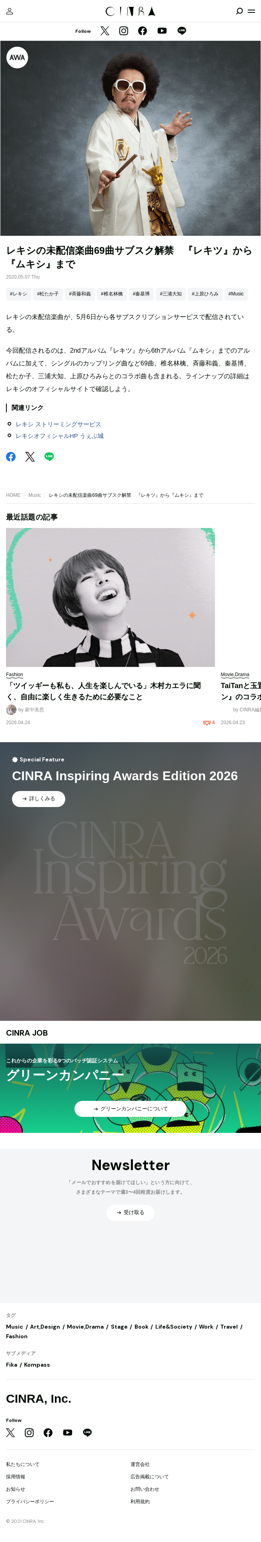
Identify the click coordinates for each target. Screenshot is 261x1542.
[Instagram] (123, 31)
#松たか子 (48, 294)
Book (142, 1326)
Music (34, 495)
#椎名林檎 (112, 294)
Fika (11, 1364)
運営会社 (140, 1464)
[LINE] (181, 31)
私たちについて (23, 1464)
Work (206, 1326)
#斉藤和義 (80, 294)
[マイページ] (10, 11)
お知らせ (15, 1489)
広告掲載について (149, 1477)
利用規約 (140, 1501)
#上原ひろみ (205, 294)
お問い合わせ (144, 1489)
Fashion (17, 1336)
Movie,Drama (85, 1326)
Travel (229, 1326)
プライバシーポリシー (30, 1501)
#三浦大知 (171, 294)
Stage (119, 1326)
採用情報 (15, 1477)
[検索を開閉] (239, 11)
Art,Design (45, 1326)
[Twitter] (104, 31)
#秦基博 (141, 294)
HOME (13, 495)
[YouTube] (162, 32)
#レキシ (18, 294)
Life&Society (173, 1326)
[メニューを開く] (251, 11)
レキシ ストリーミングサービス (58, 424)
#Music (236, 294)
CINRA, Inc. (38, 1398)
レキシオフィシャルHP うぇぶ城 (60, 435)
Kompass (37, 1364)
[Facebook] (142, 31)
